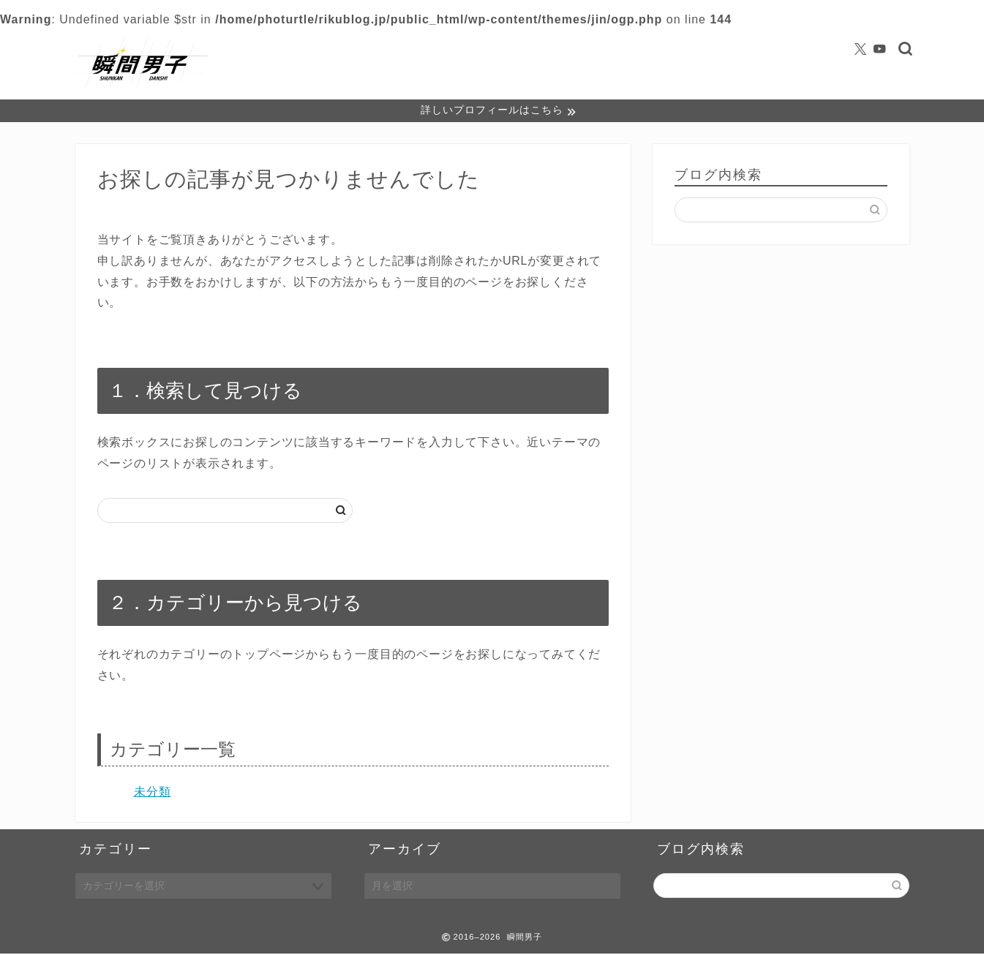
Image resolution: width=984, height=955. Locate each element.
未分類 (152, 793)
